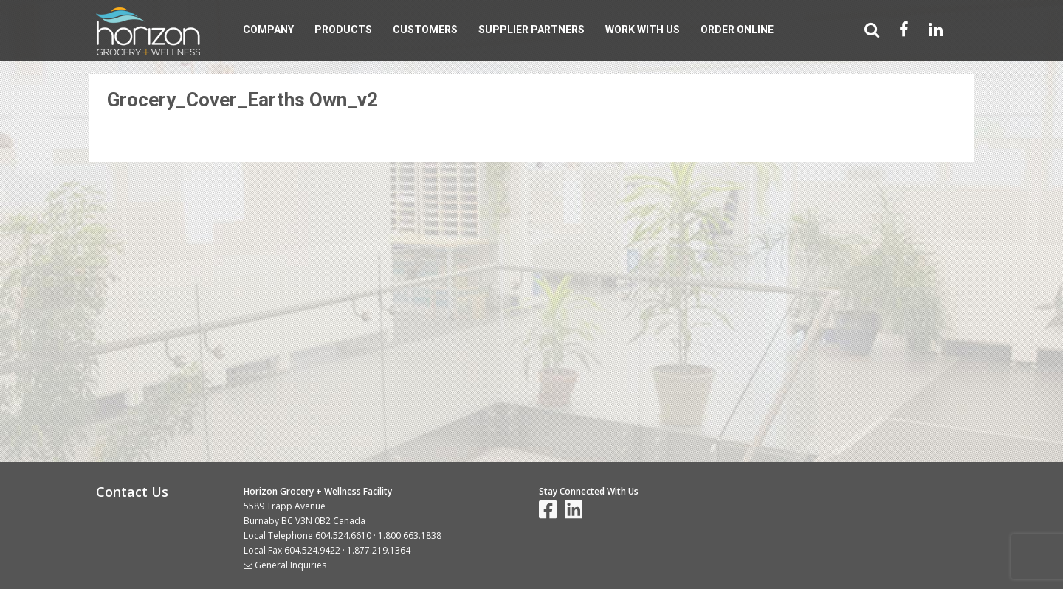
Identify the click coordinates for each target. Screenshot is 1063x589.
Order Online (737, 29)
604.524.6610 (343, 535)
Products (343, 29)
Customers (425, 29)
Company (268, 29)
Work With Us (642, 29)
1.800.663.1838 (409, 535)
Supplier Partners (531, 29)
